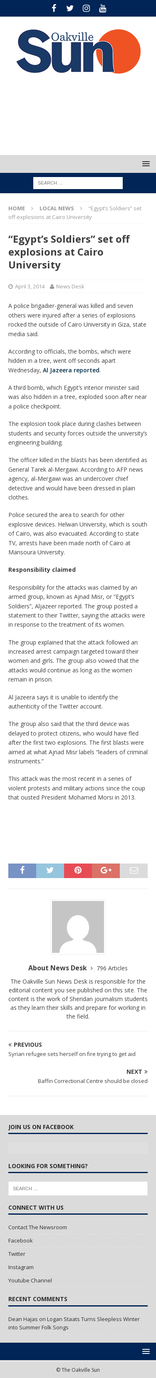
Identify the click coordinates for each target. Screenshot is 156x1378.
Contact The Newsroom (37, 1227)
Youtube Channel (30, 1280)
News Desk (70, 286)
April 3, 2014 (30, 286)
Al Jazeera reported (71, 370)
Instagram (21, 1267)
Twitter (16, 1253)
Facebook (20, 1240)
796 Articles (112, 968)
